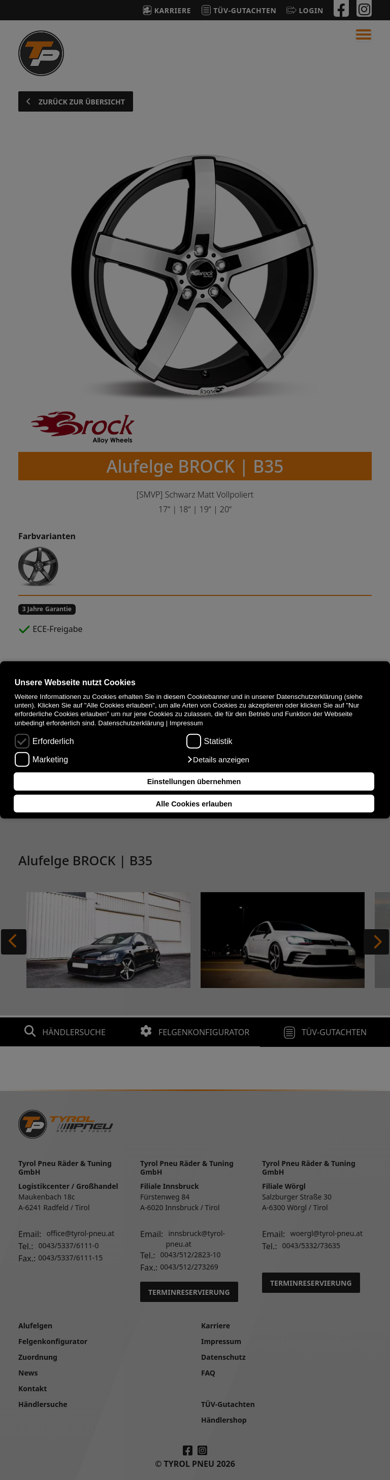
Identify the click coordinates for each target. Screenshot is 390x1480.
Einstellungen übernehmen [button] (194, 782)
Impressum (186, 723)
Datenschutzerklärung (131, 723)
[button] (217, 760)
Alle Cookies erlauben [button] (194, 803)
